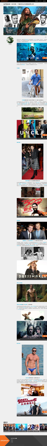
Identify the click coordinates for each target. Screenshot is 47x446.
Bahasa (44, 1)
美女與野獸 (35, 380)
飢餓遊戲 (44, 242)
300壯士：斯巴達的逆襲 (22, 183)
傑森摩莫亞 (27, 39)
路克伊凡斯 (18, 343)
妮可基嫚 (24, 307)
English (36, 1)
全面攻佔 (20, 184)
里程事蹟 (12, 440)
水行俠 (35, 39)
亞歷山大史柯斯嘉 (19, 304)
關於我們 (12, 439)
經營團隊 (12, 441)
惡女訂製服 (27, 244)
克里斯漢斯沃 (31, 240)
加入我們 (12, 442)
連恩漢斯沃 (18, 220)
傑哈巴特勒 (18, 142)
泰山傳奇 (25, 304)
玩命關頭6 (30, 380)
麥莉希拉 (36, 243)
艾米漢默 (18, 68)
